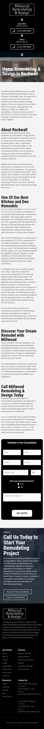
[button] (22, 54)
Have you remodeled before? (22, 481)
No (22, 487)
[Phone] (32, 462)
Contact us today (27, 427)
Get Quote (22, 513)
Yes (21, 484)
